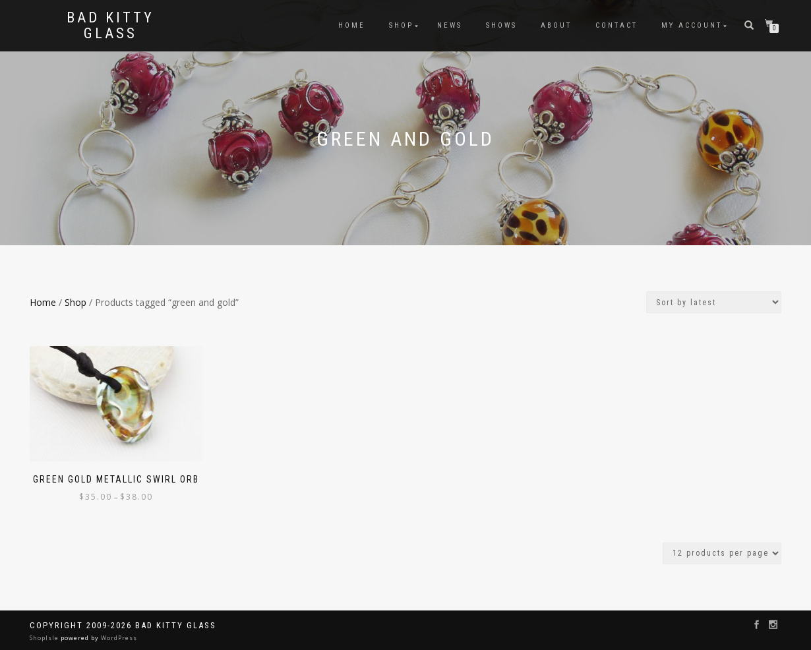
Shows (501, 25)
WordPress (118, 638)
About (556, 25)
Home (351, 25)
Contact (616, 25)
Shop (401, 25)
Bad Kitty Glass (110, 26)
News (449, 25)
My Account (691, 25)
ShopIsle (45, 638)
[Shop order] (713, 302)
